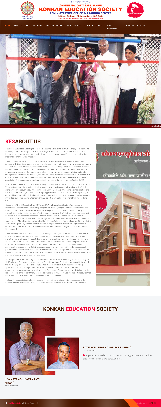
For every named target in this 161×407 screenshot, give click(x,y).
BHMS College (33, 25)
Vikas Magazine (112, 27)
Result (100, 25)
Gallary (129, 25)
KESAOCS (152, 403)
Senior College (54, 25)
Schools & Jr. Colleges (79, 25)
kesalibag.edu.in (14, 403)
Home (7, 25)
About (17, 25)
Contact (142, 25)
